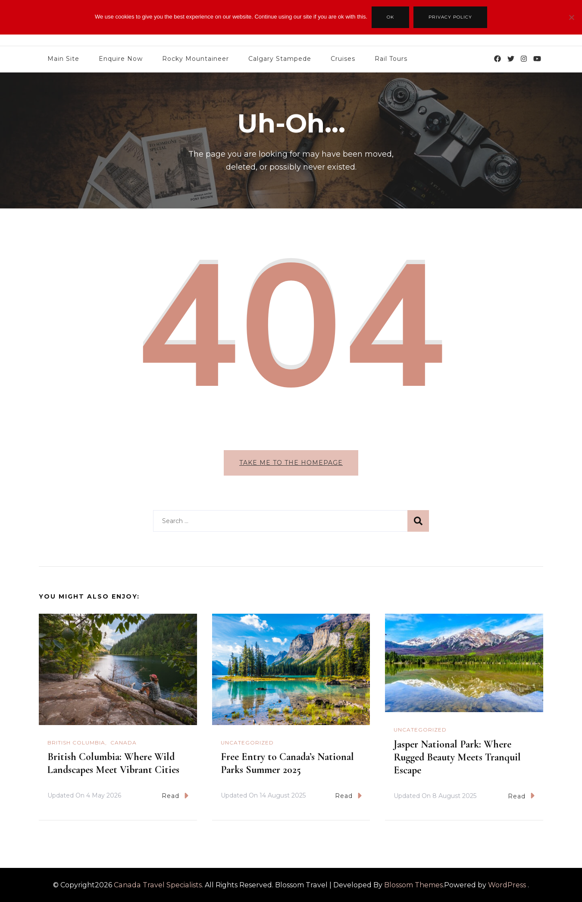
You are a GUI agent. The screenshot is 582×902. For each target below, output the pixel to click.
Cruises (343, 59)
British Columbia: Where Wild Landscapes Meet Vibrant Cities (114, 763)
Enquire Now (121, 59)
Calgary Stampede (279, 59)
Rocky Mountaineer (195, 59)
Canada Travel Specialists (158, 885)
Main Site (63, 59)
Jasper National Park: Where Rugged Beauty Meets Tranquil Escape (457, 757)
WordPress (507, 885)
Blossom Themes (413, 885)
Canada (123, 742)
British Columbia (76, 742)
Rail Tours (391, 59)
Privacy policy (450, 17)
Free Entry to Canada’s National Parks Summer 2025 (287, 763)
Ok (390, 17)
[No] (571, 24)
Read (175, 795)
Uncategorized (247, 742)
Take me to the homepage (291, 463)
